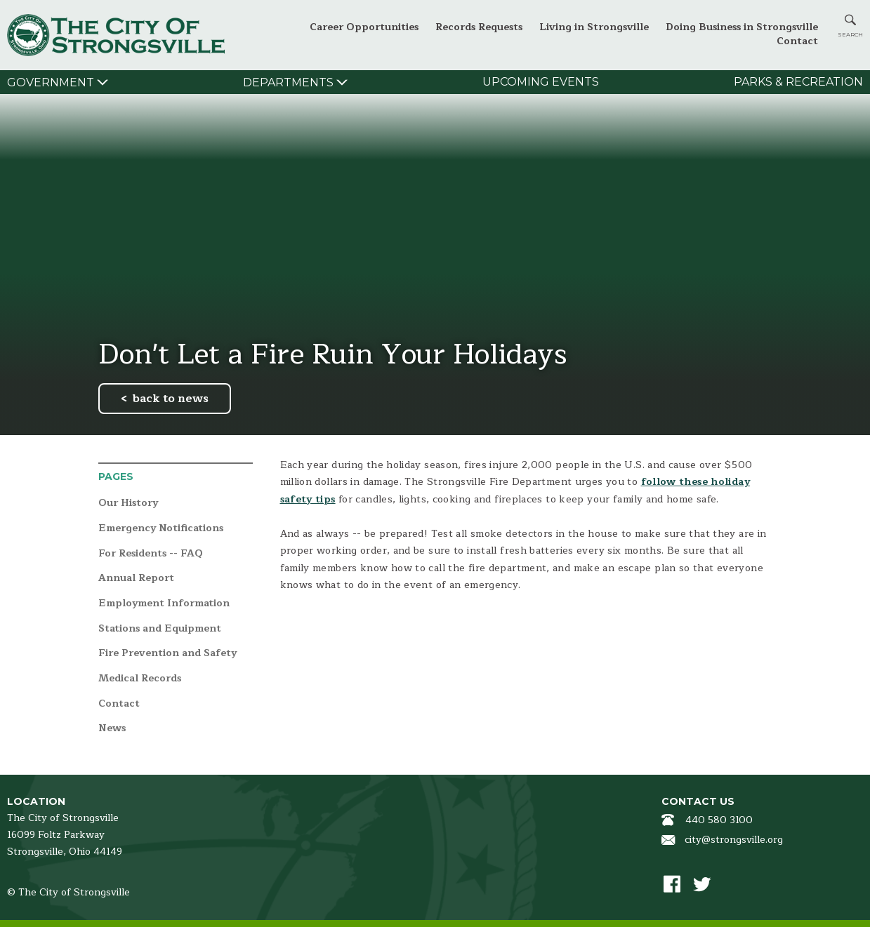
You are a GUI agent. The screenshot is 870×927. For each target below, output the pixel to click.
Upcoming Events (540, 81)
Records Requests (478, 27)
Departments (288, 82)
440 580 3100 (719, 820)
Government (50, 82)
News (112, 728)
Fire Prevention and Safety (167, 653)
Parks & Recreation (798, 81)
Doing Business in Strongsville (742, 27)
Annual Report (136, 578)
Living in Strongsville (594, 27)
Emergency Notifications (160, 528)
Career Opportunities (364, 27)
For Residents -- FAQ (150, 554)
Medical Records (139, 679)
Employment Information (164, 604)
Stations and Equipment (159, 629)
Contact (797, 41)
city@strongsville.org (734, 840)
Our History (128, 503)
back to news (171, 398)
